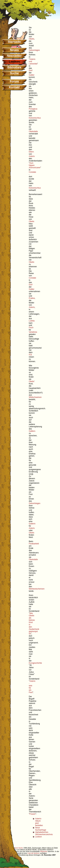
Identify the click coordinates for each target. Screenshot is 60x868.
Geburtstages (34, 503)
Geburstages (34, 50)
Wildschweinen (35, 397)
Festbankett (34, 544)
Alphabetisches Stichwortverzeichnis (44, 833)
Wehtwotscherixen (36, 589)
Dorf (30, 70)
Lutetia (32, 321)
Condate (32, 172)
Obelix (31, 39)
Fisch (31, 327)
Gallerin (32, 524)
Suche (14, 73)
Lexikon (38, 837)
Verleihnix (33, 332)
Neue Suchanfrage (40, 829)
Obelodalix (33, 131)
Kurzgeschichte (35, 663)
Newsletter (14, 55)
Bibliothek (14, 67)
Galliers (32, 431)
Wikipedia (43, 851)
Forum (14, 81)
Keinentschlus (35, 118)
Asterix (32, 156)
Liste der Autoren (33, 853)
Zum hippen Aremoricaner (34, 165)
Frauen (32, 814)
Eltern (31, 152)
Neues (14, 50)
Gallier (31, 75)
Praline (32, 298)
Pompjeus (33, 109)
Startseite (14, 41)
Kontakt (14, 87)
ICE (30, 355)
